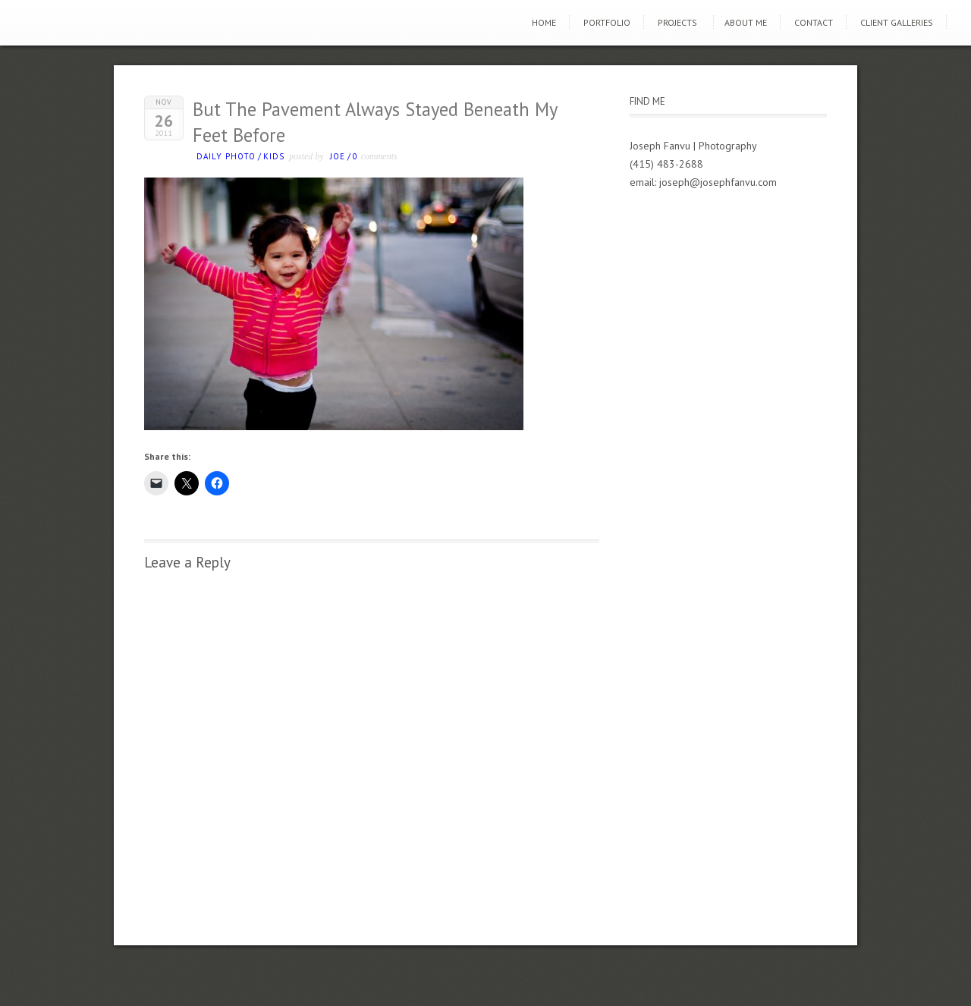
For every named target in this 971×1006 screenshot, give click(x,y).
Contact (813, 22)
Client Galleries (896, 22)
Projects (677, 22)
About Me (745, 22)
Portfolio (606, 22)
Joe (337, 156)
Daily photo (226, 156)
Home (544, 22)
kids (273, 156)
